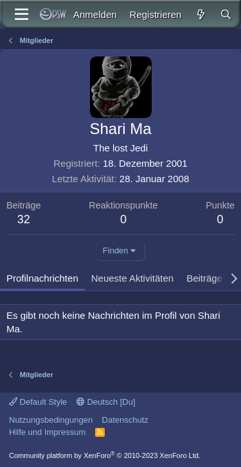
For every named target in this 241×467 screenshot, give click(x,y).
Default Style (38, 402)
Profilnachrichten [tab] (42, 278)
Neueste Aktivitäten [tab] (132, 278)
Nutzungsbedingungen (51, 420)
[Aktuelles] (200, 14)
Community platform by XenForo (105, 455)
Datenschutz (125, 420)
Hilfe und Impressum (47, 432)
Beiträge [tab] (204, 278)
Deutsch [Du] (106, 402)
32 (23, 219)
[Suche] (225, 14)
